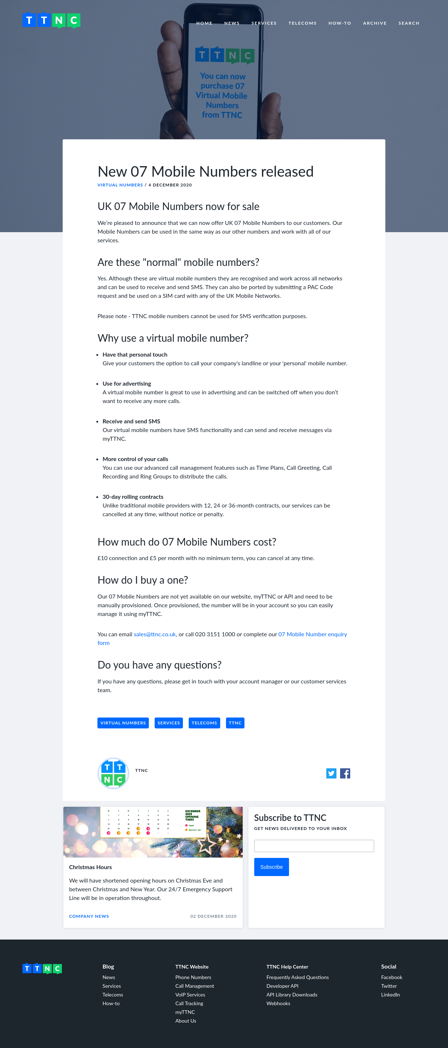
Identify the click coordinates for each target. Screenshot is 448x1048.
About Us (185, 1021)
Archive (375, 23)
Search (409, 23)
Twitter (389, 986)
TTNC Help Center (287, 966)
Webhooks (278, 1003)
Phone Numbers (193, 977)
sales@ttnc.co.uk (155, 633)
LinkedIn (390, 994)
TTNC (235, 723)
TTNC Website (192, 966)
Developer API (282, 986)
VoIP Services (190, 994)
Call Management (194, 986)
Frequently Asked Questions (298, 977)
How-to (340, 23)
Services (264, 23)
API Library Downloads (292, 994)
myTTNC (185, 1012)
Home (204, 23)
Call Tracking (189, 1003)
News (232, 23)
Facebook (391, 977)
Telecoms (303, 23)
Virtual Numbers (120, 185)
